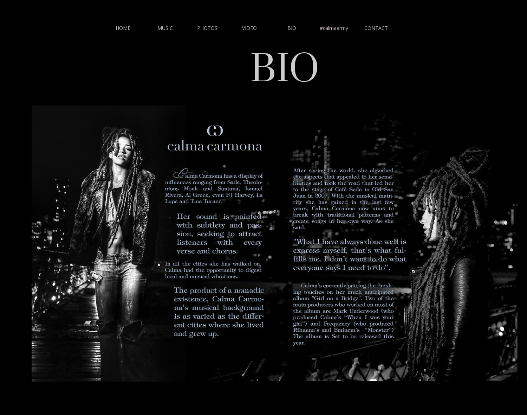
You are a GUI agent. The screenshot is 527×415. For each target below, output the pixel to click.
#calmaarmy (334, 28)
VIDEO (249, 28)
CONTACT (376, 28)
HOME (123, 28)
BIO (291, 28)
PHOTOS (207, 28)
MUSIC (165, 28)
